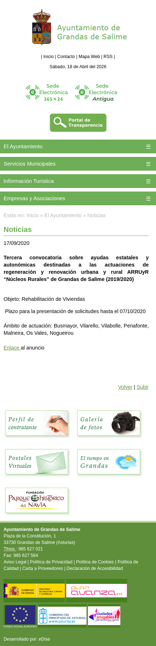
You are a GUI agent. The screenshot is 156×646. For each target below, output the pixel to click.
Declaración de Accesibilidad (95, 568)
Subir (142, 387)
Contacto (66, 56)
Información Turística (29, 181)
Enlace (12, 348)
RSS (107, 56)
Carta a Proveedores (42, 568)
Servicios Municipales (29, 164)
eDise (44, 639)
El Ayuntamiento (23, 146)
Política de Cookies (95, 561)
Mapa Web (89, 56)
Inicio (48, 56)
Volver (125, 387)
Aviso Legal (15, 561)
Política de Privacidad (51, 561)
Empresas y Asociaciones (34, 198)
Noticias (96, 215)
